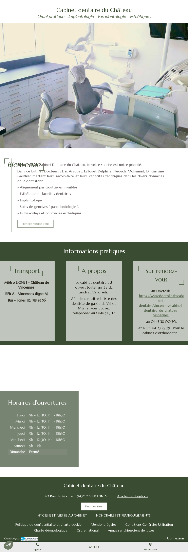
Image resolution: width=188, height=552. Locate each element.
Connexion (175, 538)
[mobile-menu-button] (94, 546)
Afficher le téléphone (132, 496)
